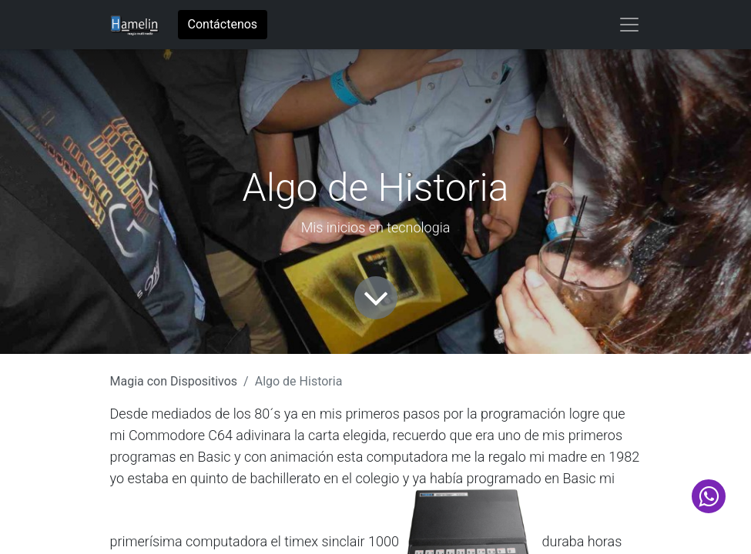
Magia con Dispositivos (174, 381)
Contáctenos (223, 24)
